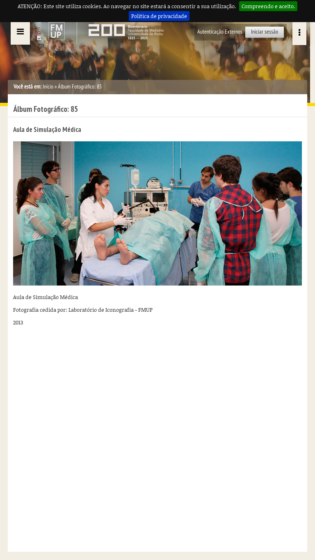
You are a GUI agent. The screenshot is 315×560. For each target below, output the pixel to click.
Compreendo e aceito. (268, 6)
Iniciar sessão (264, 31)
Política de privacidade (159, 16)
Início (48, 86)
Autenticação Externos (219, 31)
